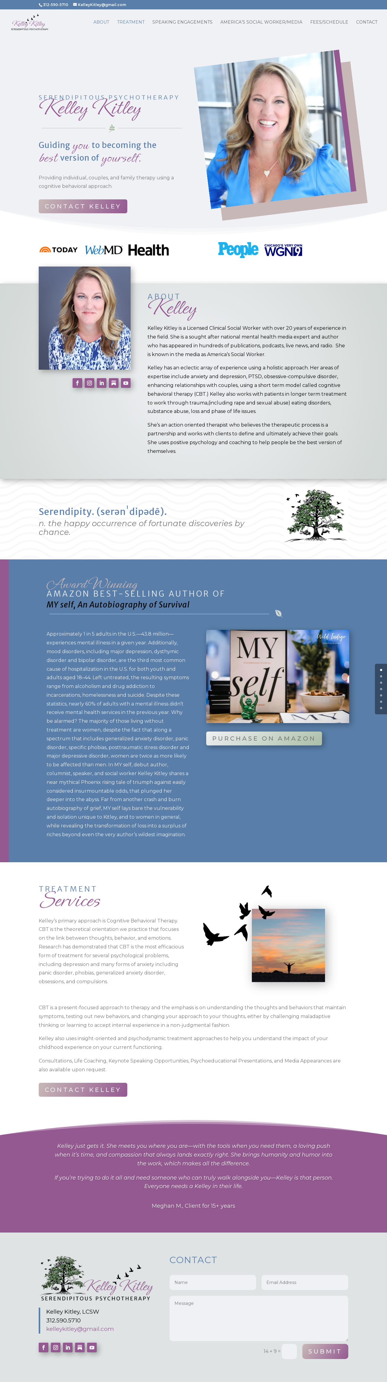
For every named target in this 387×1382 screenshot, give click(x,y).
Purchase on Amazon (264, 738)
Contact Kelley (83, 206)
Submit (325, 1351)
